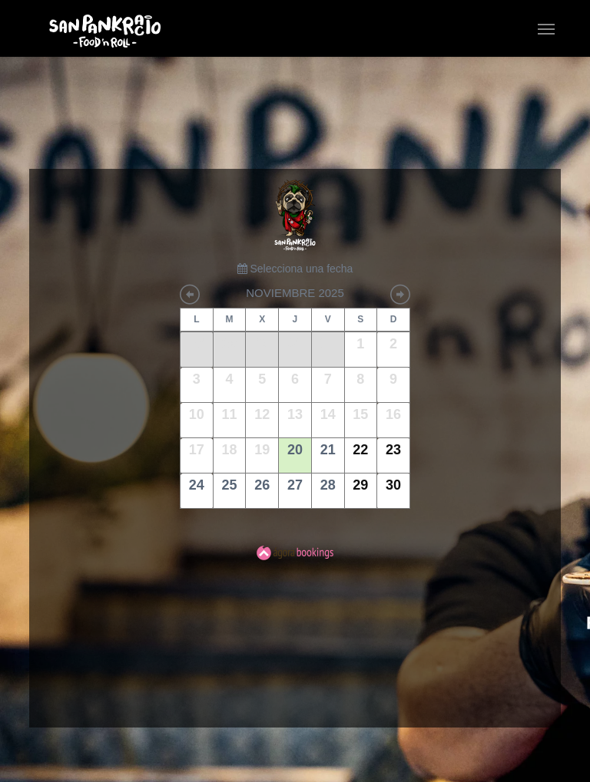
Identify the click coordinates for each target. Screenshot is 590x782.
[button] (546, 28)
